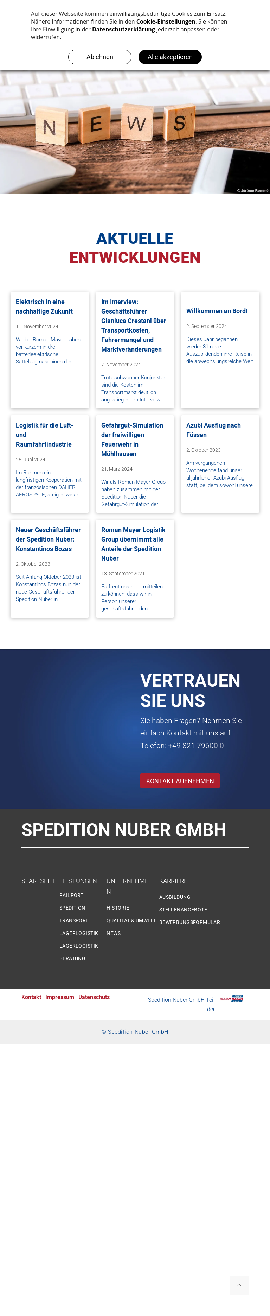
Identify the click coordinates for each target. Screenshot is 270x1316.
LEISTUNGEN (78, 881)
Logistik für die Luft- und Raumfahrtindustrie (44, 435)
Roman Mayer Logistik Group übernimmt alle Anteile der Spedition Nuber (133, 544)
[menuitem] (85, 898)
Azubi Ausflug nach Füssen (213, 430)
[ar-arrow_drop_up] (239, 1286)
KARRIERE (173, 881)
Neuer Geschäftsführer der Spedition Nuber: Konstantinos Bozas (48, 539)
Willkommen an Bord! (217, 311)
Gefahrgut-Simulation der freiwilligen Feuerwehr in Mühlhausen (132, 439)
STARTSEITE (39, 881)
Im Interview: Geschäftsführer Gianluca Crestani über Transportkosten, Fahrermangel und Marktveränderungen (133, 325)
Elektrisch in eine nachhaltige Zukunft (44, 306)
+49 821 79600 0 (196, 745)
